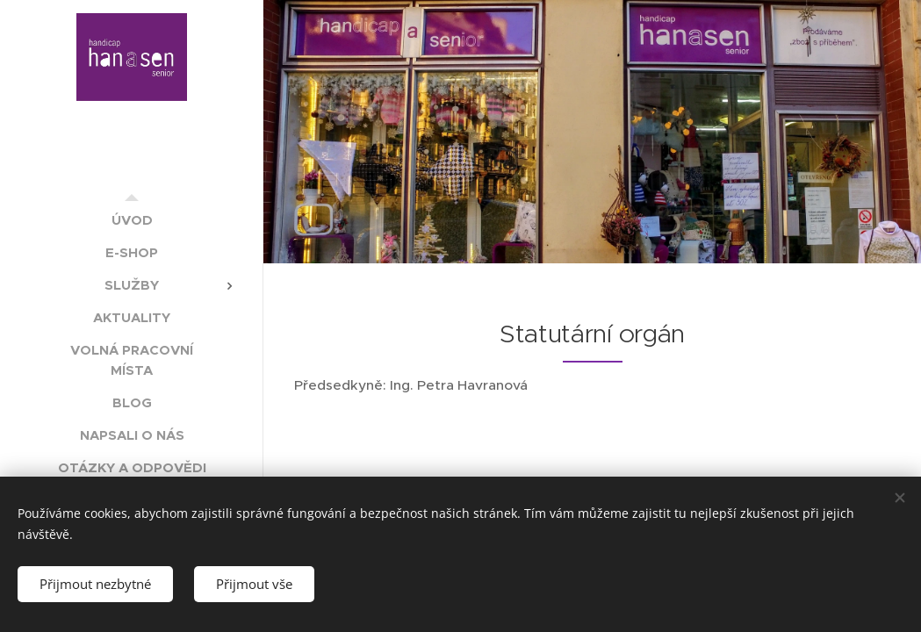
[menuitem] (131, 220)
